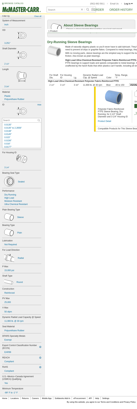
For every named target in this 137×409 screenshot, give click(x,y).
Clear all (37, 16)
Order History (121, 9)
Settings (105, 398)
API (90, 398)
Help (97, 398)
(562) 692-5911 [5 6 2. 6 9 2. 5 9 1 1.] (97, 3)
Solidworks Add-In (62, 398)
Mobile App (47, 398)
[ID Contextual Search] (21, 120)
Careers (35, 398)
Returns (25, 398)
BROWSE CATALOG (13, 3)
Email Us (114, 3)
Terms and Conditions (110, 402)
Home (4, 398)
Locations (15, 398)
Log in (128, 3)
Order (99, 9)
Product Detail (104, 121)
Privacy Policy (130, 402)
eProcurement (80, 398)
